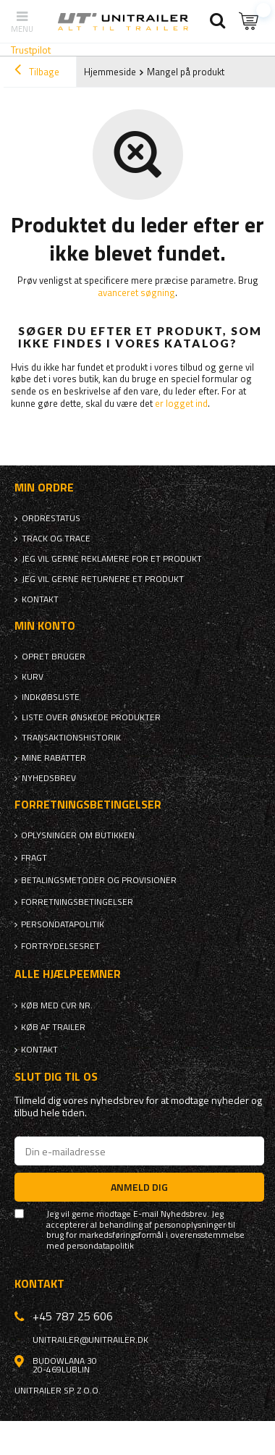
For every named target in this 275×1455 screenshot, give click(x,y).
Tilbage (36, 71)
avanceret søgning (136, 292)
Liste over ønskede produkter (91, 717)
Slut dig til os (56, 1077)
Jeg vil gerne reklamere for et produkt (112, 558)
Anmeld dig (139, 1186)
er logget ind (181, 403)
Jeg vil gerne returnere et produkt (103, 579)
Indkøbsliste (51, 697)
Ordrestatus (51, 518)
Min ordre (44, 487)
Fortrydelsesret (60, 946)
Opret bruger (53, 656)
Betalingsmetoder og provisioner (99, 880)
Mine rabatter (54, 758)
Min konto (44, 625)
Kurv (32, 676)
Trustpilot (31, 49)
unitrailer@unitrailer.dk (90, 1340)
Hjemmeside (110, 71)
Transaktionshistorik (71, 737)
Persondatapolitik (62, 924)
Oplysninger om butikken (78, 835)
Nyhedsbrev (49, 778)
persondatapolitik (100, 1246)
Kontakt (40, 599)
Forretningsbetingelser (77, 902)
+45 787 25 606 (73, 1316)
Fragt (34, 857)
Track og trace (56, 538)
